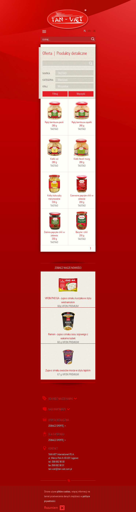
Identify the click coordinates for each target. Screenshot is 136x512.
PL (85, 30)
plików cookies (63, 491)
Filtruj (55, 93)
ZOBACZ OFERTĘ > (57, 425)
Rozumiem (51, 508)
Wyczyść (81, 93)
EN (89, 30)
